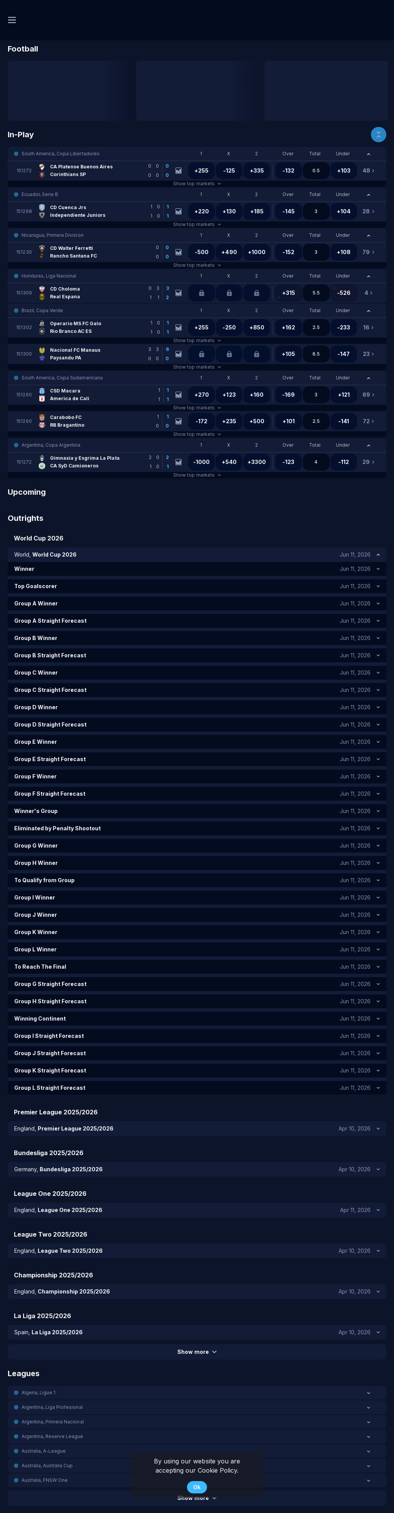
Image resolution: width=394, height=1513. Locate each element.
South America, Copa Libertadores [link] (61, 153)
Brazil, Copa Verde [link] (42, 310)
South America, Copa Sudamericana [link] (62, 378)
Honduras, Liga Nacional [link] (49, 276)
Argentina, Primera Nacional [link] (53, 1422)
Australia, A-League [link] (44, 1451)
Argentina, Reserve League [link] (52, 1436)
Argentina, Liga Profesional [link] (52, 1407)
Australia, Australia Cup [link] (47, 1465)
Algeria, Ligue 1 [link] (38, 1392)
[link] (94, 170)
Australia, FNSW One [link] (45, 1480)
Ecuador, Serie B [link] (40, 194)
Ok (196, 1487)
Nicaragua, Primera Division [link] (52, 235)
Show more (196, 1351)
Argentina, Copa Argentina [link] (51, 445)
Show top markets (196, 183)
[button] (197, 154)
